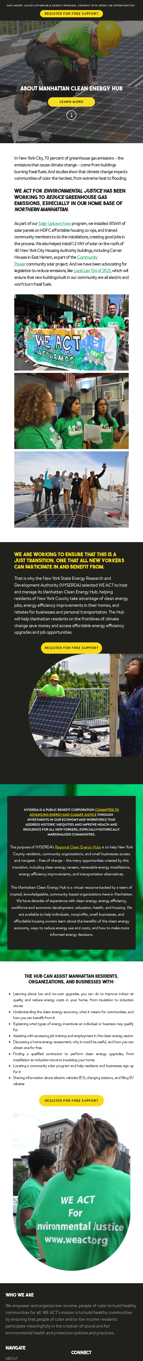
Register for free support (71, 13)
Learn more (71, 101)
